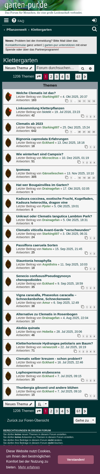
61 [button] (78, 76)
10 (79, 101)
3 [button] (57, 76)
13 (94, 101)
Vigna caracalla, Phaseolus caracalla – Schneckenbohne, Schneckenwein (46, 297)
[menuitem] (17, 21)
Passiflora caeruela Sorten (37, 245)
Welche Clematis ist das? (36, 93)
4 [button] (62, 76)
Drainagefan (51, 188)
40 (79, 131)
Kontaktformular (15, 45)
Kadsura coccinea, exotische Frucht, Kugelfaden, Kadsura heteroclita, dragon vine (55, 200)
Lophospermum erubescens (38, 372)
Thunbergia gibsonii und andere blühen (47, 387)
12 (89, 101)
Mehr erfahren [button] (29, 467)
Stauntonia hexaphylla (33, 260)
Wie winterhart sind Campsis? (39, 154)
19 (84, 177)
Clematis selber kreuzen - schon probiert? (49, 358)
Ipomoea (23, 169)
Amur (46, 302)
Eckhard (48, 142)
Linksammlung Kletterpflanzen (40, 108)
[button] (38, 76)
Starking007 (50, 96)
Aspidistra (49, 264)
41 (84, 131)
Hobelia (47, 331)
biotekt (46, 112)
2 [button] (51, 76)
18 (79, 177)
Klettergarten (20, 60)
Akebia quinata (28, 328)
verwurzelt (49, 347)
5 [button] (68, 76)
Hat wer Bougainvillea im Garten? (42, 185)
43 (94, 131)
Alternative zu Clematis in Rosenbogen (46, 314)
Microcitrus (50, 158)
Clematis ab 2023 (29, 123)
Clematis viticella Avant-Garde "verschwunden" (53, 230)
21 (94, 177)
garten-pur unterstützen (60, 45)
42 (89, 131)
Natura (47, 249)
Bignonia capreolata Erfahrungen (42, 139)
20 (89, 177)
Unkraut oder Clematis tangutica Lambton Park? (54, 216)
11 (84, 101)
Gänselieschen (52, 173)
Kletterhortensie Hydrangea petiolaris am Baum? (54, 343)
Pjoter (46, 206)
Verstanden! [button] (76, 459)
